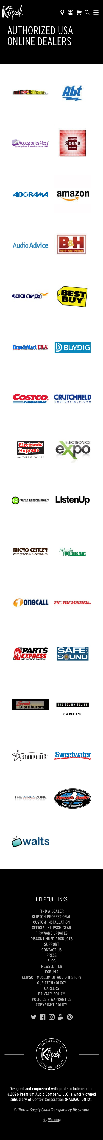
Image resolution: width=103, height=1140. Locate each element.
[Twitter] (33, 1017)
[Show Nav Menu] (96, 12)
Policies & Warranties (51, 999)
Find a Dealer (51, 911)
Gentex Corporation (48, 1099)
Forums (51, 971)
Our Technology (51, 982)
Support (51, 944)
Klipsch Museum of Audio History (52, 977)
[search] (87, 12)
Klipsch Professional (51, 916)
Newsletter (51, 966)
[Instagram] (52, 1017)
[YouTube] (61, 1017)
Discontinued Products (51, 938)
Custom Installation (51, 922)
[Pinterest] (70, 1017)
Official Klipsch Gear (51, 927)
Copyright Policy (51, 1004)
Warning (52, 1119)
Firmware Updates (51, 933)
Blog (51, 960)
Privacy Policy (51, 993)
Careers (51, 988)
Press (51, 955)
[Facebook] (43, 1017)
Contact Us (51, 949)
